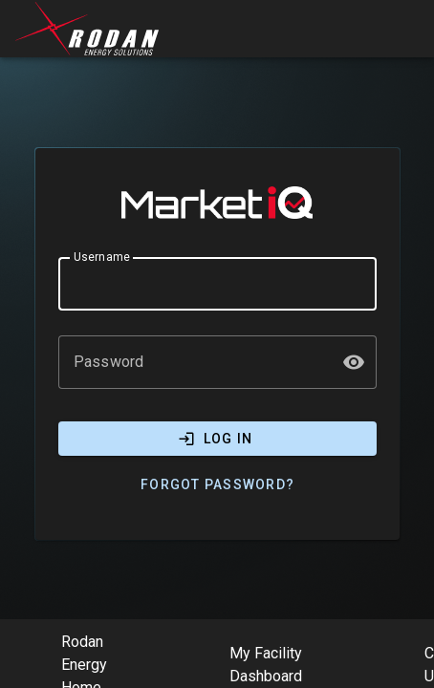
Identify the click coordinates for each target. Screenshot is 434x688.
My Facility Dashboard (265, 664)
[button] (353, 362)
